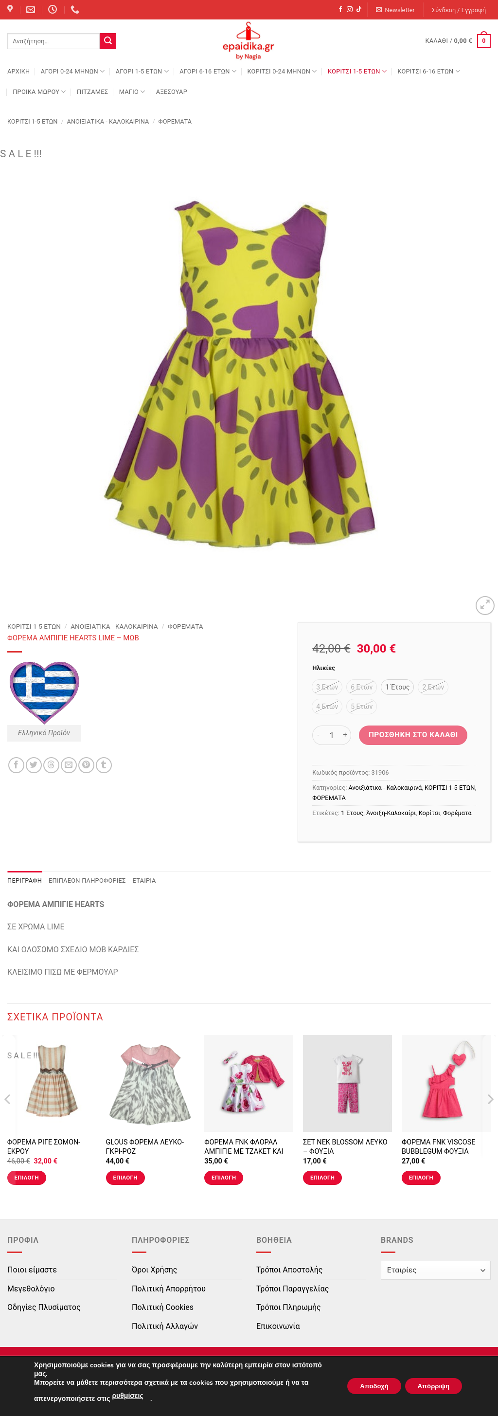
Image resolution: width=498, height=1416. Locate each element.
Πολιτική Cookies (163, 1307)
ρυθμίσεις (127, 1395)
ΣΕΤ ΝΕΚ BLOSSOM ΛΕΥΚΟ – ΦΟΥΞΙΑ (345, 1147)
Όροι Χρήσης (154, 1269)
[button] (396, 9)
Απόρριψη (430, 1386)
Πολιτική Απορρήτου (169, 1288)
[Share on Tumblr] (104, 765)
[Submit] (108, 41)
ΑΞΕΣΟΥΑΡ (171, 91)
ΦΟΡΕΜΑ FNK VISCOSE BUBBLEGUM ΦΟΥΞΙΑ (439, 1147)
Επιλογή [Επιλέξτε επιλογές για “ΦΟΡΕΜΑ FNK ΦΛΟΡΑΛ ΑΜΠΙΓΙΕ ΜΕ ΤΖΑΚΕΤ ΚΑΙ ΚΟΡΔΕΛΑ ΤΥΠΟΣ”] (224, 1177)
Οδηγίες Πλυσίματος (44, 1307)
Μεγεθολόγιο (31, 1288)
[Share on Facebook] (16, 765)
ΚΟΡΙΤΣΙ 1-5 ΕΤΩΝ (357, 71)
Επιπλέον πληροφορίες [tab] (87, 880)
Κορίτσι (429, 813)
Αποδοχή (365, 1386)
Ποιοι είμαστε (32, 1269)
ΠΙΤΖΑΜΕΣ (92, 91)
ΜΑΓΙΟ (132, 91)
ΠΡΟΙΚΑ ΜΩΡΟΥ (39, 91)
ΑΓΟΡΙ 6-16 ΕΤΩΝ (207, 71)
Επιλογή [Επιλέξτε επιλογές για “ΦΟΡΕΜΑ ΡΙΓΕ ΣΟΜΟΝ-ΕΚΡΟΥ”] (27, 1177)
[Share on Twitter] (34, 765)
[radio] (327, 687)
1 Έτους (352, 813)
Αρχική (18, 71)
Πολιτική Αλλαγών (165, 1326)
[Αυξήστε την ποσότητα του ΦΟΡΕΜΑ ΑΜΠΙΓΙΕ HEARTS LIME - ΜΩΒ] (345, 735)
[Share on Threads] (51, 765)
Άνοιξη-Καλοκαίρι (391, 813)
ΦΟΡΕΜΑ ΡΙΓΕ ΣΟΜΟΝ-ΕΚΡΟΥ (44, 1147)
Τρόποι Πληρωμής (288, 1307)
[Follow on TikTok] (359, 9)
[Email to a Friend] (69, 765)
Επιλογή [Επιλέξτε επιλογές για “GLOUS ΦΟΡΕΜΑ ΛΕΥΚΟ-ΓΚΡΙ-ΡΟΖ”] (125, 1177)
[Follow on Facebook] (340, 9)
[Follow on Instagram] (350, 9)
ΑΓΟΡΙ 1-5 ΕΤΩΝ (142, 71)
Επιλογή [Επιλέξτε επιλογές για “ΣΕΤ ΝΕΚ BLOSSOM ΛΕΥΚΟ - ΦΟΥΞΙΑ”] (322, 1177)
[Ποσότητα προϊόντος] (331, 735)
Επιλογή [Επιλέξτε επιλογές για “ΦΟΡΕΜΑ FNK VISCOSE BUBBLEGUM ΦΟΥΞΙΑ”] (421, 1177)
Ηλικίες (323, 668)
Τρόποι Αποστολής (289, 1269)
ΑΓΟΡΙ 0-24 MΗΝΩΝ (73, 71)
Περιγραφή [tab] (24, 880)
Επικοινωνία (278, 1326)
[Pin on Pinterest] (86, 765)
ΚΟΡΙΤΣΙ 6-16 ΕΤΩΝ (428, 71)
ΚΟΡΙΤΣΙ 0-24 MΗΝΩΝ (282, 71)
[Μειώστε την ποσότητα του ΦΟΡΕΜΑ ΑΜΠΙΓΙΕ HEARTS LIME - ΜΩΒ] (318, 735)
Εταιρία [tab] (144, 880)
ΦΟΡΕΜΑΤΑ (175, 121)
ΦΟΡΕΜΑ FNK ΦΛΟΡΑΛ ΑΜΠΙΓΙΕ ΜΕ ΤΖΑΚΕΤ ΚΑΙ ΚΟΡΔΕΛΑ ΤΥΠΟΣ (243, 1151)
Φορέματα (457, 813)
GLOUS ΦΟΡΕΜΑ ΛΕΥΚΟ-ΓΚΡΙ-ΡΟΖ (145, 1147)
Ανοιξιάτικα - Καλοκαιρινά (108, 121)
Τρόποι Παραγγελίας (292, 1288)
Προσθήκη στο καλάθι (413, 734)
